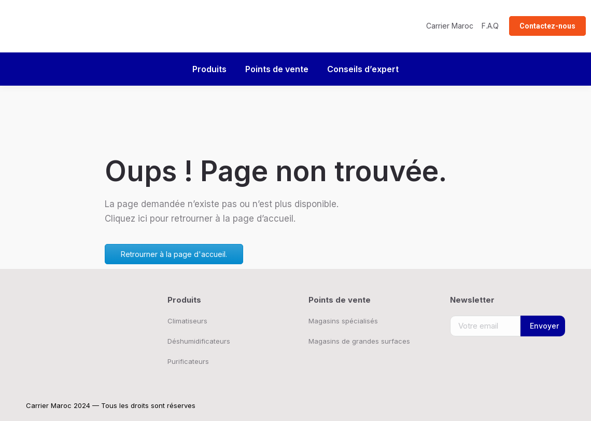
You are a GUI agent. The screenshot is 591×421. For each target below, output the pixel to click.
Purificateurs (188, 361)
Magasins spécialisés (343, 321)
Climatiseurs (187, 321)
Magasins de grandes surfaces (359, 341)
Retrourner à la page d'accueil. (174, 254)
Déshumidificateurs (198, 341)
